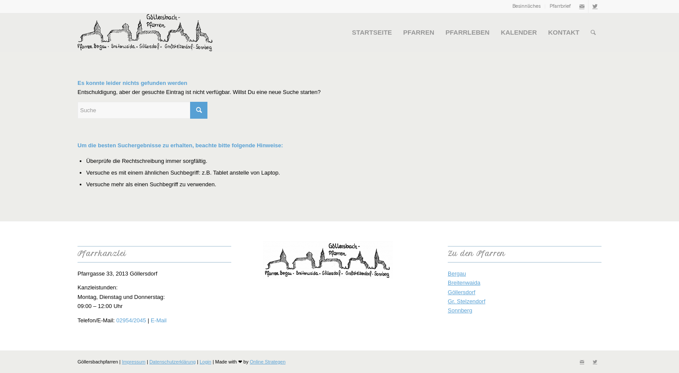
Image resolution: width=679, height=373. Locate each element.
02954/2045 (131, 320)
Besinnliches (526, 6)
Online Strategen (268, 361)
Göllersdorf (461, 292)
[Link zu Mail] (582, 6)
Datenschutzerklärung (172, 361)
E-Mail (159, 320)
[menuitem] (526, 6)
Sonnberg (460, 310)
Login (205, 361)
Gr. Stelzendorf (466, 301)
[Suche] (593, 32)
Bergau (457, 273)
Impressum (134, 361)
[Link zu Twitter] (594, 6)
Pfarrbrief (560, 6)
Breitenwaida (464, 282)
